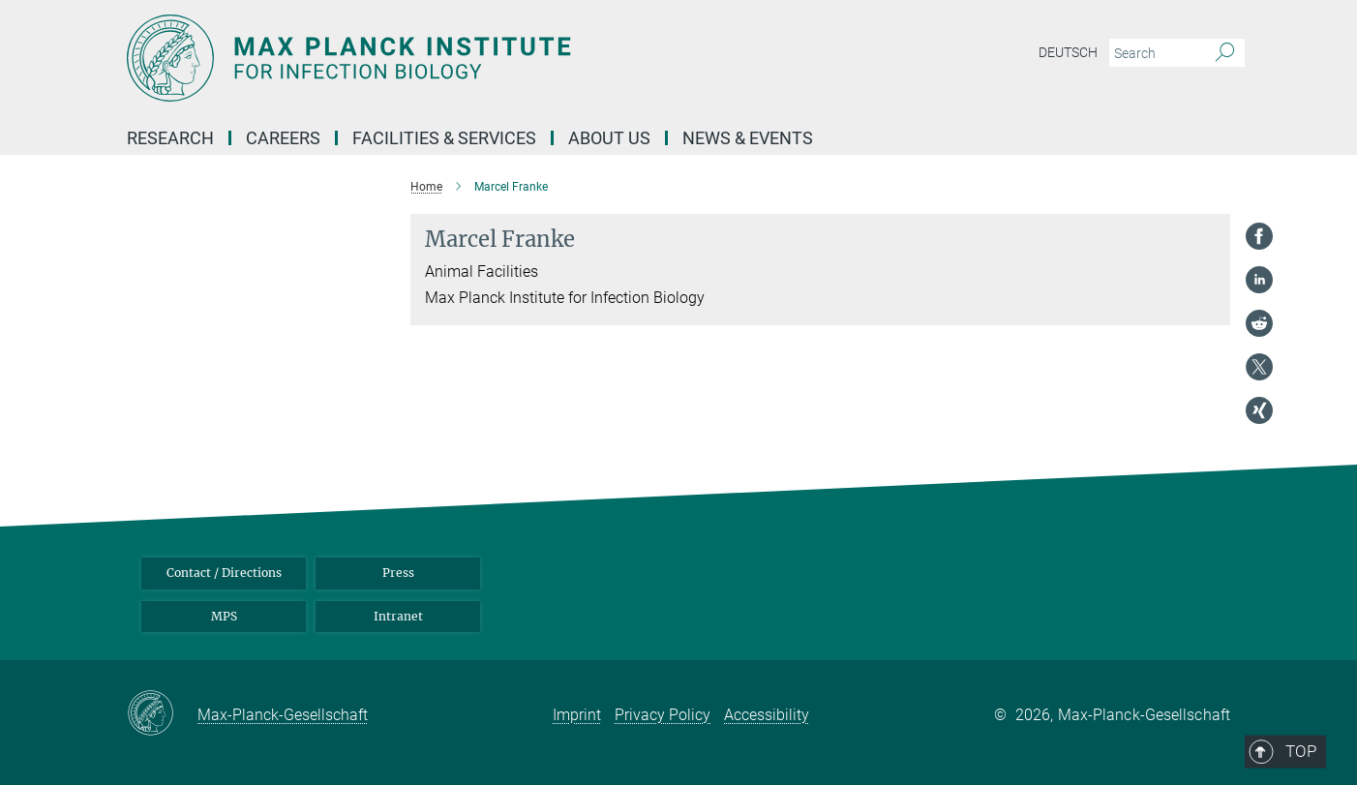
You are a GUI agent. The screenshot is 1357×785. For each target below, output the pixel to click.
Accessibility (766, 715)
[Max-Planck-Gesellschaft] (162, 714)
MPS (224, 616)
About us (609, 138)
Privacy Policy (662, 715)
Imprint (577, 715)
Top (1203, 488)
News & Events (747, 138)
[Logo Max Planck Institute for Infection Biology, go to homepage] (490, 58)
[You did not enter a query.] (1155, 53)
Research (170, 138)
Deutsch (1068, 52)
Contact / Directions (224, 572)
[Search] (1225, 53)
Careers (283, 138)
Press (398, 572)
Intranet (398, 616)
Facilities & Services (444, 138)
